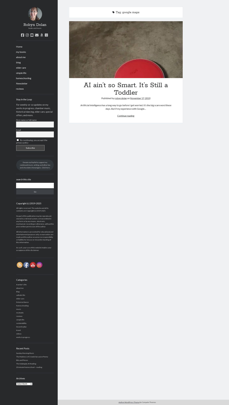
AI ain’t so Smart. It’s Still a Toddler (126, 49)
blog (18, 62)
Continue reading (125, 115)
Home (19, 46)
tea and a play (21, 327)
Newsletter (21, 83)
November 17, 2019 (140, 98)
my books (21, 51)
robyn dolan (121, 98)
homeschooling (23, 78)
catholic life (20, 295)
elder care (21, 67)
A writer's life (21, 285)
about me (21, 57)
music (18, 309)
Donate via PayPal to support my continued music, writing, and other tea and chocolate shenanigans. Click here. (35, 165)
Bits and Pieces (22, 360)
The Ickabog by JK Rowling (26, 364)
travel (18, 330)
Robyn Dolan (35, 25)
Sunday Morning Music (25, 353)
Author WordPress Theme (129, 402)
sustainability (21, 323)
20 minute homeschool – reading (29, 367)
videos (18, 334)
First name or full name (26, 120)
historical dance (22, 302)
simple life (21, 72)
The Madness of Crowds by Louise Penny (32, 357)
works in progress (23, 337)
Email (18, 130)
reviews (20, 88)
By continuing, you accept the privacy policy (31, 141)
